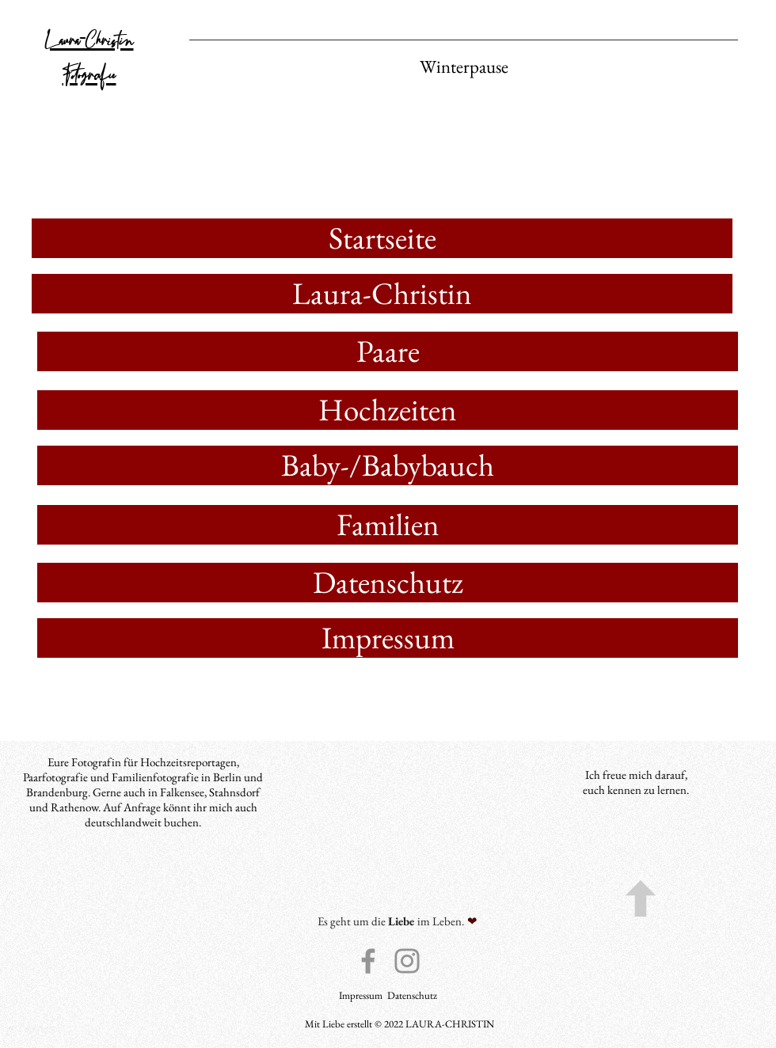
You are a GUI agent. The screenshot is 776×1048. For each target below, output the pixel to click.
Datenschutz (412, 995)
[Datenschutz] (387, 582)
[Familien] (387, 525)
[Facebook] (368, 961)
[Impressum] (387, 638)
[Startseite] (382, 238)
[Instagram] (407, 961)
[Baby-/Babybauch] (387, 465)
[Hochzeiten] (387, 410)
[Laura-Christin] (382, 293)
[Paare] (387, 351)
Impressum (362, 995)
